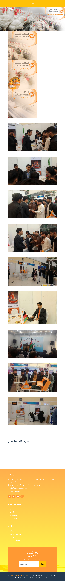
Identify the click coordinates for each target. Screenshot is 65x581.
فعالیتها (11, 537)
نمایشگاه (12, 531)
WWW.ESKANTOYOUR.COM (20, 575)
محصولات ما (13, 515)
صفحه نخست (13, 509)
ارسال (42, 564)
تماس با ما (12, 518)
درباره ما (12, 512)
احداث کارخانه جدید (15, 534)
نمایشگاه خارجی (14, 540)
